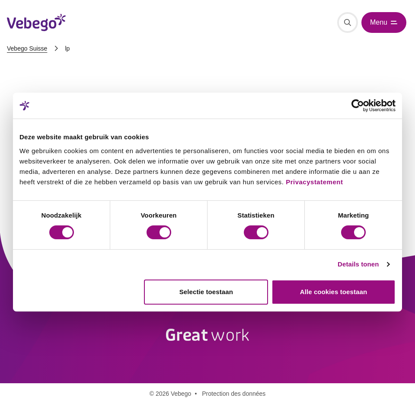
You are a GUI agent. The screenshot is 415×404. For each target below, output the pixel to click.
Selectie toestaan (206, 291)
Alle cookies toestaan (333, 291)
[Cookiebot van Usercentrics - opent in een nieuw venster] (358, 105)
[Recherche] (347, 22)
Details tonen (358, 264)
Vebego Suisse (27, 48)
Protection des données (233, 393)
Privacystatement (314, 182)
